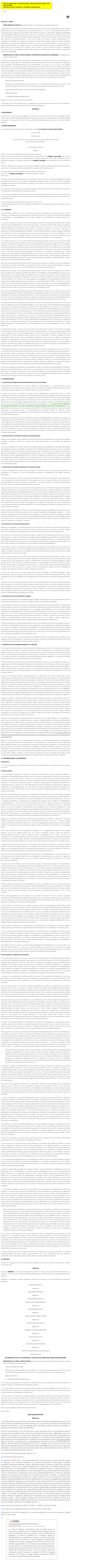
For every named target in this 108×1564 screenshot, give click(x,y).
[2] (2, 1431)
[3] (2, 1453)
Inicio (4, 11)
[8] (2, 1512)
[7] (2, 1509)
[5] (2, 1460)
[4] (2, 1457)
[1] (2, 1421)
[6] (2, 1505)
